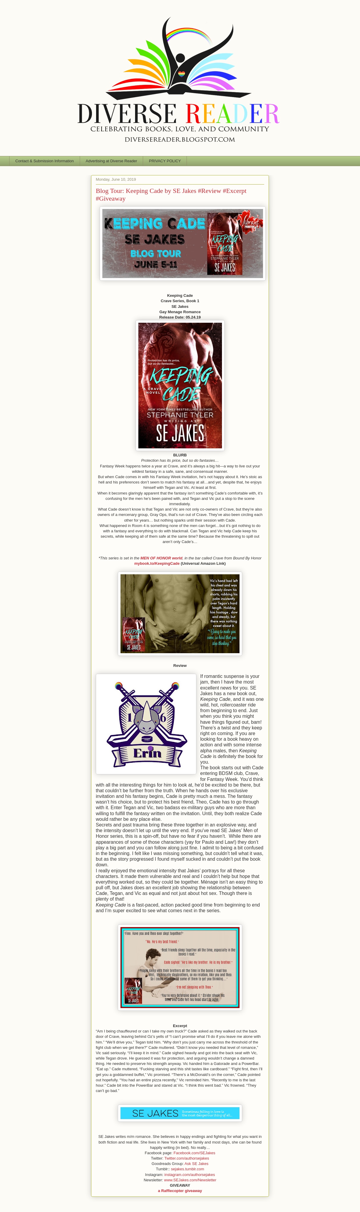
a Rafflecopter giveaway (180, 1190)
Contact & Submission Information (44, 161)
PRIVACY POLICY (165, 161)
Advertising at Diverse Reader (111, 161)
